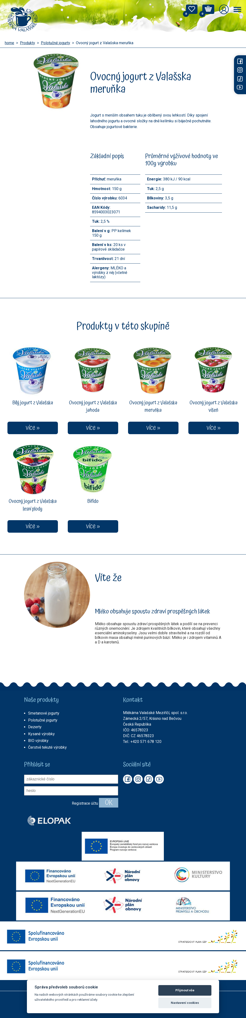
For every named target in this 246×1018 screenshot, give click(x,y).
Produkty (27, 43)
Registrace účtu (85, 803)
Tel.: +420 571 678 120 (142, 741)
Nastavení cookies (185, 1003)
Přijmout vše (184, 990)
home (9, 43)
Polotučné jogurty (55, 43)
